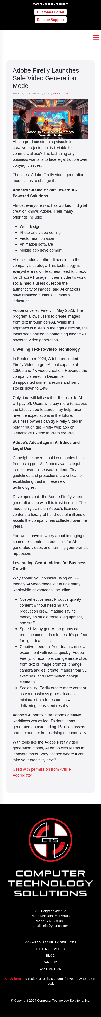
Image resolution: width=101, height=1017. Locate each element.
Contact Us (50, 968)
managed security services (51, 942)
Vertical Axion (60, 93)
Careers (50, 962)
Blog (50, 955)
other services (50, 949)
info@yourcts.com (55, 925)
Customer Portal (50, 12)
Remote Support (50, 19)
